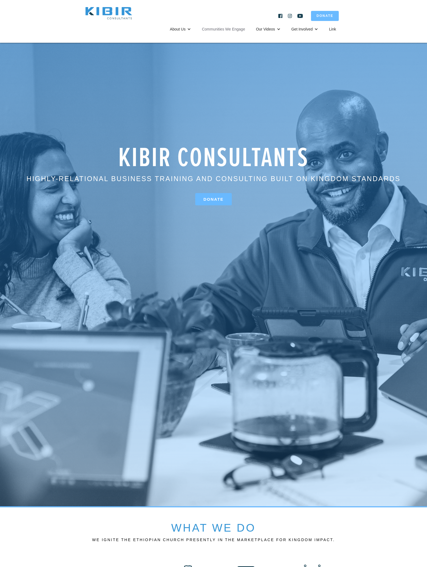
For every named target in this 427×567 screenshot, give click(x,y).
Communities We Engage (223, 29)
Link (332, 29)
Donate (213, 199)
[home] (113, 16)
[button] (180, 29)
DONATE (324, 16)
